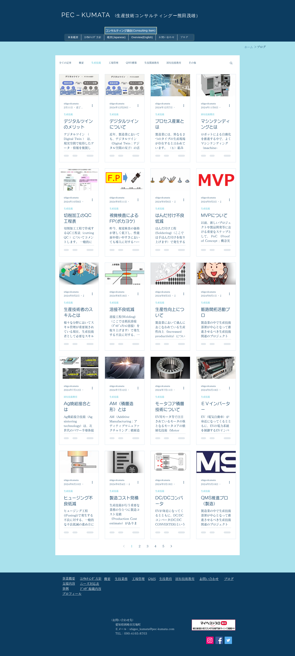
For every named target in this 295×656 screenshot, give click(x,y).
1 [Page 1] (132, 546)
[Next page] (171, 546)
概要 (81, 63)
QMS (152, 578)
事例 (65, 588)
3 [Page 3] (147, 546)
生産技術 (96, 63)
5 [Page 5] (163, 546)
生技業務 (121, 578)
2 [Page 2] (140, 546)
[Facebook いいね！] (84, 628)
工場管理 (113, 63)
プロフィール (71, 593)
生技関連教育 (151, 63)
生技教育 (165, 578)
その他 (192, 63)
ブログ (229, 578)
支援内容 (68, 583)
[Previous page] (123, 546)
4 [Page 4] (155, 546)
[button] (231, 63)
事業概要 (68, 578)
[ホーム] (248, 47)
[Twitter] (228, 640)
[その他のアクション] (93, 105)
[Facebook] (219, 640)
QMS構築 (131, 63)
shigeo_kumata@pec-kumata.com (151, 629)
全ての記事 (65, 63)
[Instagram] (210, 640)
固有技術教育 (174, 63)
